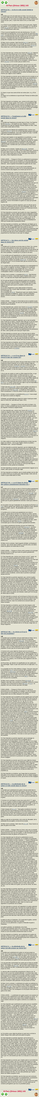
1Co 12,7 (26, 527)
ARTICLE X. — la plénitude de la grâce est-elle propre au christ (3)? (13, 947)
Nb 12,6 (21, 641)
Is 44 (11, 720)
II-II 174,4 (12, 672)
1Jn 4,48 (12, 387)
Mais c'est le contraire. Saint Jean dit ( (13, 824)
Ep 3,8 (24, 1024)
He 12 (6, 28)
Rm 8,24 (24, 149)
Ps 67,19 (23, 260)
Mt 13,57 (25, 683)
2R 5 (25, 711)
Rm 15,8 (30, 612)
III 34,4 (7, 61)
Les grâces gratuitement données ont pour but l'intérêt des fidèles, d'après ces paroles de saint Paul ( (17, 526)
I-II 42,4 (23, 366)
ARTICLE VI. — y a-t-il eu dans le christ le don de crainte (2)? (13, 356)
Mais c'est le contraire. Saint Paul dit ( (12, 42)
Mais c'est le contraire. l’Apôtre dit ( (12, 149)
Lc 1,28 (15, 957)
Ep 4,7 (36, 1019)
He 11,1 (25, 42)
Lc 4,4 (22, 313)
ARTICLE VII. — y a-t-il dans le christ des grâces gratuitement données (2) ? (15, 483)
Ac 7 (11, 670)
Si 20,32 (21, 533)
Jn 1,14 (31, 493)
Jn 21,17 (33, 45)
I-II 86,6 (17, 348)
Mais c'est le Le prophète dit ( (13, 394)
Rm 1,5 (33, 79)
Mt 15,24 (9, 611)
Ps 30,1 (8, 124)
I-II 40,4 (17, 366)
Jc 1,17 (14, 809)
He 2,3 (15, 565)
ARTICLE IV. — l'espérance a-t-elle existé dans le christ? (13, 117)
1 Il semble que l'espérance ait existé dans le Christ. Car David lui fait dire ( (19, 122)
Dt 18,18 (28, 680)
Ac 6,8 (17, 958)
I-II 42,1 (30, 410)
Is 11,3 (26, 394)
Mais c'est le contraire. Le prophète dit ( (13, 274)
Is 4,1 (25, 274)
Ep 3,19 (16, 965)
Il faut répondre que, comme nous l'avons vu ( (15, 307)
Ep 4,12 (3, 141)
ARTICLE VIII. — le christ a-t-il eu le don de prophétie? (14, 632)
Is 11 (13, 292)
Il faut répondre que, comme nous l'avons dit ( (15, 53)
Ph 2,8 (35, 84)
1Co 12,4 (15, 499)
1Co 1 (19, 521)
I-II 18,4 (30, 307)
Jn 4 (31, 683)
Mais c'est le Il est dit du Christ (14, 680)
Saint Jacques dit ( (7, 809)
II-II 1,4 (30, 53)
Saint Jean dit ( (6, 387)
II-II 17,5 (9, 131)
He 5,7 (35, 431)
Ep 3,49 (15, 390)
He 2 (26, 676)
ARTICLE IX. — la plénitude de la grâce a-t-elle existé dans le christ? (14, 785)
